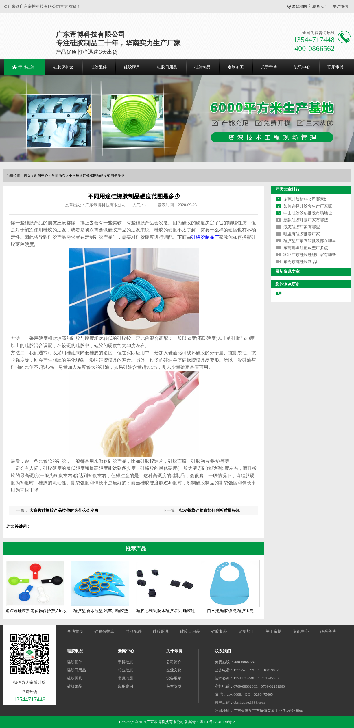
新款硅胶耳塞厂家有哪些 (305, 220)
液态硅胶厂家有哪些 (301, 227)
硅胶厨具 (132, 67)
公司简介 (173, 662)
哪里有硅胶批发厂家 (301, 234)
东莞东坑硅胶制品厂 (301, 262)
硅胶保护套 (63, 67)
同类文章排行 (287, 189)
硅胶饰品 (74, 686)
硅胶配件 (99, 67)
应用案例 (125, 686)
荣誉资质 (173, 686)
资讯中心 (302, 67)
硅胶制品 (202, 67)
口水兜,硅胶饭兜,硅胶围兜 (230, 611)
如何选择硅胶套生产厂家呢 (307, 206)
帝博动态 (58, 175)
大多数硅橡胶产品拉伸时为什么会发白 (63, 510)
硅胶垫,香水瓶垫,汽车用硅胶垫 (100, 611)
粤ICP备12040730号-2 (217, 722)
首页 (27, 175)
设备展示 (173, 678)
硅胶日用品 (167, 67)
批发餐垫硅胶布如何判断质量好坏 (209, 510)
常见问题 (125, 678)
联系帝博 (335, 67)
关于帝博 (269, 67)
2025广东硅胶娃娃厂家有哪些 (309, 255)
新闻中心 (41, 175)
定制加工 (236, 67)
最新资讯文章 (287, 271)
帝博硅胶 (26, 67)
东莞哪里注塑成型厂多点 (305, 248)
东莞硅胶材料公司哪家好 (305, 199)
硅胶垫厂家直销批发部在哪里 (309, 241)
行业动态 (125, 670)
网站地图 (299, 6)
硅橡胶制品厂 (205, 237)
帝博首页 (75, 631)
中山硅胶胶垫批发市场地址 (307, 213)
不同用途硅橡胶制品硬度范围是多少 (96, 175)
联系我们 (319, 6)
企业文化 (173, 670)
